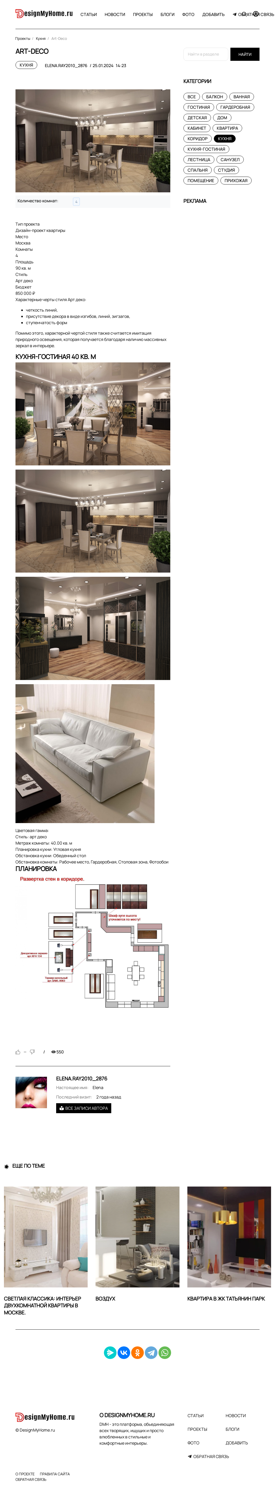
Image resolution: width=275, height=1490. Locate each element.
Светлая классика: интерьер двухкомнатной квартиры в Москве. (42, 1305)
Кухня (26, 65)
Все (192, 97)
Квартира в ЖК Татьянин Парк (226, 1298)
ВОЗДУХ (105, 1298)
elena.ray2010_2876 (66, 65)
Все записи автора (84, 1108)
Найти (245, 54)
